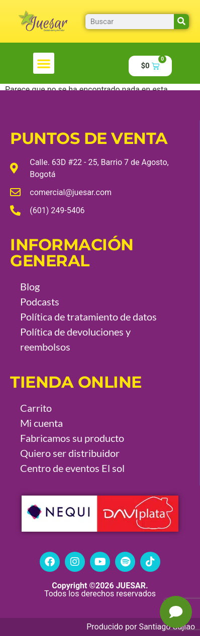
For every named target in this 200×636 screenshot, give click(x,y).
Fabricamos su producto (72, 438)
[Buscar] (181, 21)
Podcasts (39, 301)
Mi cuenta (41, 423)
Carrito (36, 408)
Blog (30, 286)
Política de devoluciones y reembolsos (75, 339)
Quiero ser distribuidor (70, 453)
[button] (43, 63)
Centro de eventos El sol (72, 468)
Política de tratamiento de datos (88, 316)
